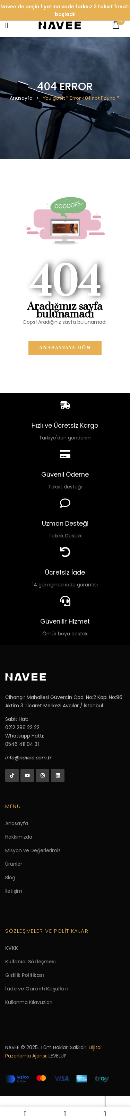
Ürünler (13, 863)
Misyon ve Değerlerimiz (33, 850)
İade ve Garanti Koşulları (36, 988)
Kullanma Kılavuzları (28, 1002)
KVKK (11, 948)
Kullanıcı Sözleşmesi (30, 961)
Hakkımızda (18, 836)
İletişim (13, 891)
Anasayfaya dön (65, 348)
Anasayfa (21, 97)
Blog (10, 877)
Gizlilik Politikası (24, 975)
